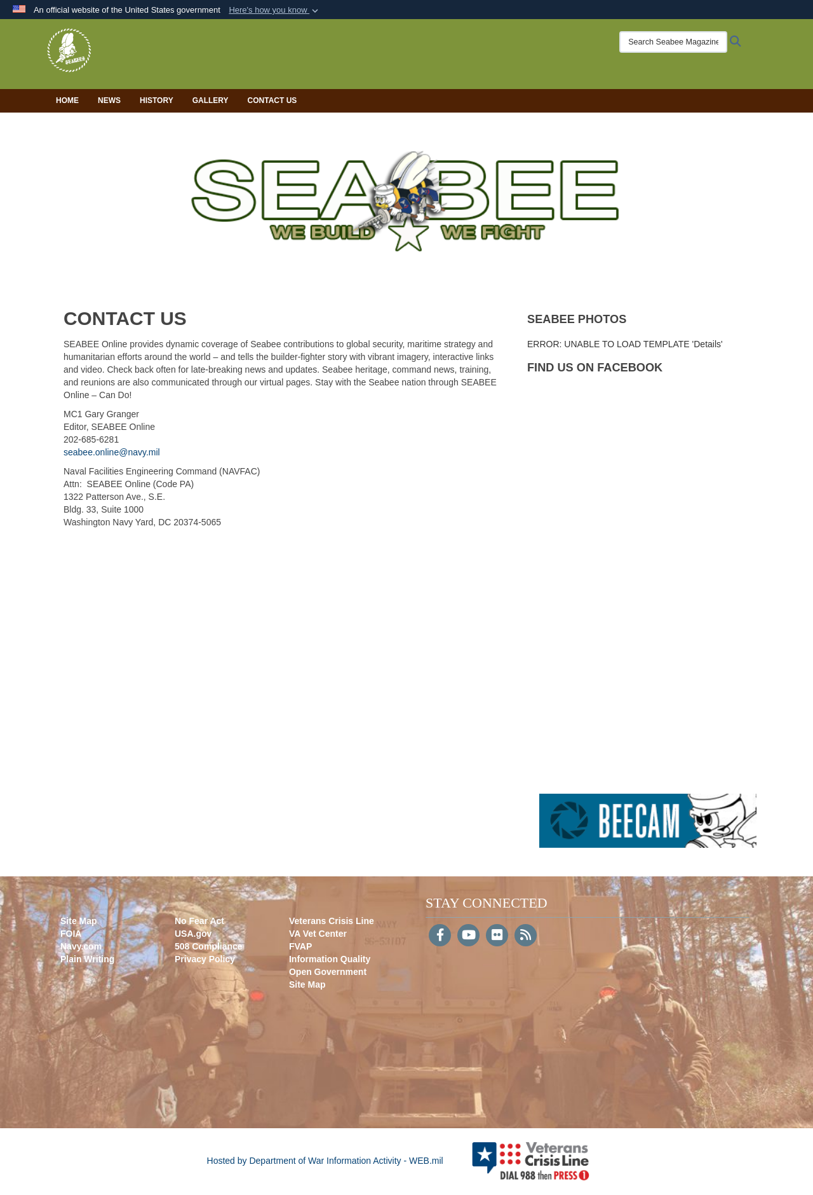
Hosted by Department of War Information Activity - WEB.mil (325, 1161)
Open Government (327, 972)
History (156, 100)
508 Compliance (209, 946)
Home (67, 100)
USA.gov (193, 934)
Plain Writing (87, 959)
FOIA (70, 934)
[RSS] (525, 936)
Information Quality (329, 959)
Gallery (210, 100)
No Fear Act (199, 921)
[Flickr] (497, 936)
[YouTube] (468, 936)
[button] (275, 10)
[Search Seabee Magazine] (664, 42)
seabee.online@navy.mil (112, 452)
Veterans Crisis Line (331, 921)
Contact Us (272, 100)
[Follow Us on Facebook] (440, 936)
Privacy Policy (205, 959)
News (109, 100)
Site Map (78, 921)
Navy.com (81, 946)
